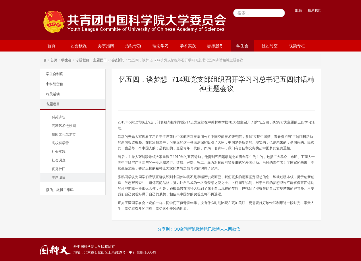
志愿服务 (215, 45)
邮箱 (298, 10)
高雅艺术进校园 (64, 126)
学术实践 (188, 45)
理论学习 (160, 45)
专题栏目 (82, 60)
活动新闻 (117, 60)
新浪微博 (196, 229)
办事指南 (106, 45)
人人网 (226, 229)
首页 (51, 45)
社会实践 (58, 152)
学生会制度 (54, 74)
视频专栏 (297, 45)
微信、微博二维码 (60, 190)
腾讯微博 (212, 229)
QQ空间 (181, 229)
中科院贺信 (54, 84)
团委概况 (79, 45)
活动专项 (133, 45)
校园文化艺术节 (64, 134)
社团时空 (270, 45)
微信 (236, 229)
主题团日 (100, 60)
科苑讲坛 (58, 117)
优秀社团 (58, 169)
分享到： (166, 229)
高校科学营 (60, 143)
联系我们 (314, 10)
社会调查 (58, 160)
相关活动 (53, 94)
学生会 (242, 45)
